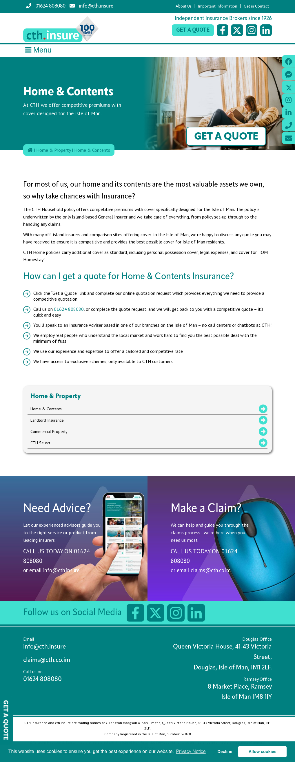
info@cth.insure (91, 6)
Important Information (217, 6)
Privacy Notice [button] (190, 751)
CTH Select (40, 442)
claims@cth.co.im (211, 570)
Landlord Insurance (47, 420)
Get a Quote (193, 29)
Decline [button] (224, 751)
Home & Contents (92, 150)
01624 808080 (45, 6)
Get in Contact (256, 6)
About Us (184, 6)
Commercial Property (49, 431)
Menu (37, 50)
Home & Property (53, 150)
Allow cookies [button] (262, 751)
